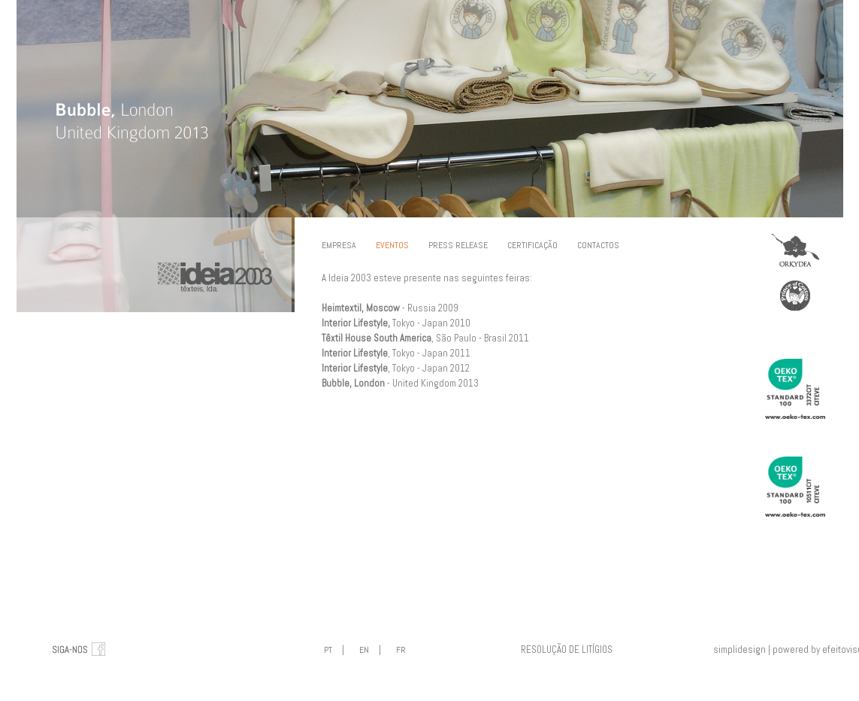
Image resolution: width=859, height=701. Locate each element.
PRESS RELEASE (458, 245)
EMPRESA (339, 245)
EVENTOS (392, 245)
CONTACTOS (598, 245)
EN (364, 650)
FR (401, 650)
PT (328, 650)
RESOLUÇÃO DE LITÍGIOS (566, 649)
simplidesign (739, 649)
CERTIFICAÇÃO (532, 245)
